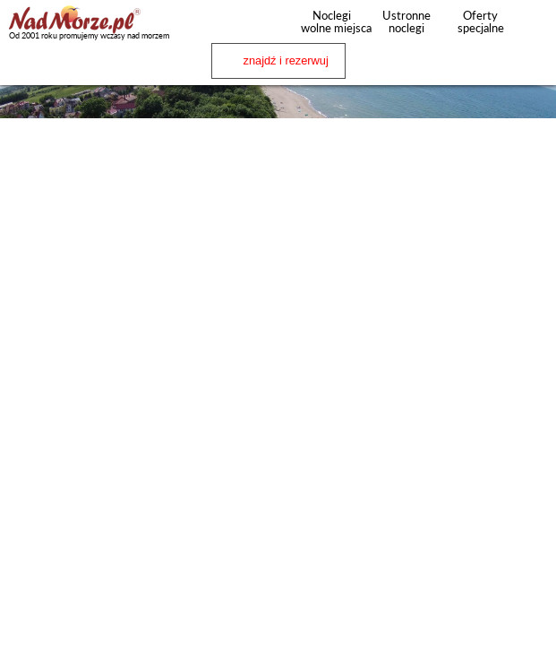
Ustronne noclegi (406, 21)
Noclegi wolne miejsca (332, 21)
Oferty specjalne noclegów (481, 28)
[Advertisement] (278, 248)
